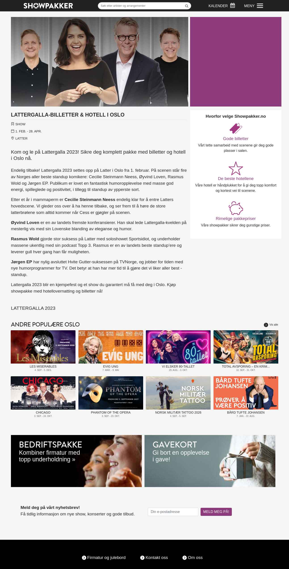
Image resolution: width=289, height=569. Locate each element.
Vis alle (271, 324)
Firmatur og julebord (106, 557)
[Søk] (144, 5)
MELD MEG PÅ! (216, 512)
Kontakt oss (157, 557)
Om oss (195, 557)
